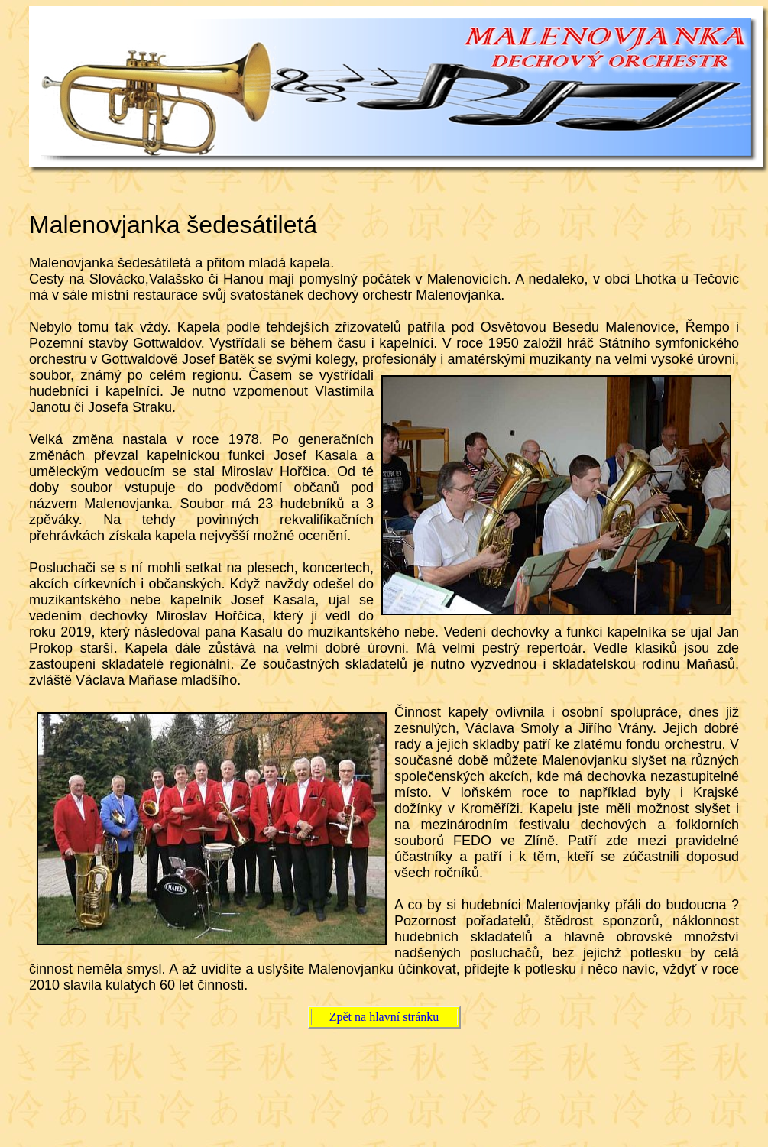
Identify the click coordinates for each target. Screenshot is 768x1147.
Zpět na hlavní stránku (384, 1016)
